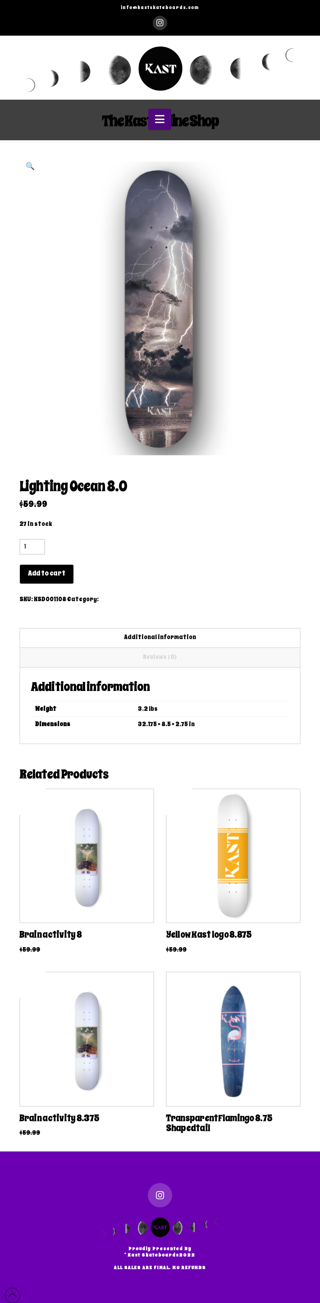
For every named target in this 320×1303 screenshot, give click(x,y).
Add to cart (46, 573)
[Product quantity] (32, 546)
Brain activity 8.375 (59, 1118)
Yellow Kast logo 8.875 (209, 934)
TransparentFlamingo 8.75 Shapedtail (219, 1123)
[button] (159, 119)
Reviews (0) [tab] (160, 657)
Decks (109, 599)
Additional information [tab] (160, 637)
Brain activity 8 (50, 934)
